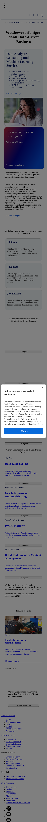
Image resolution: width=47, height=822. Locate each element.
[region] (23, 411)
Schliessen (23, 431)
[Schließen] (42, 387)
